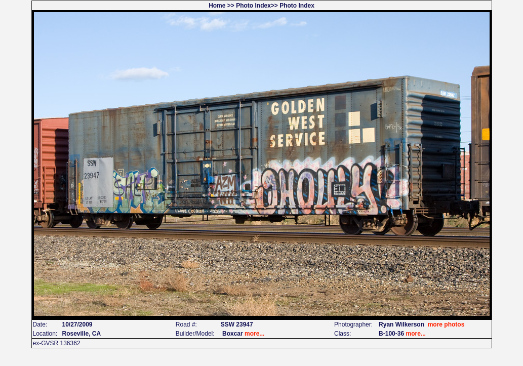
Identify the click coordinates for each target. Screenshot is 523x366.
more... (254, 333)
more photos (446, 324)
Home (217, 5)
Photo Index (253, 5)
